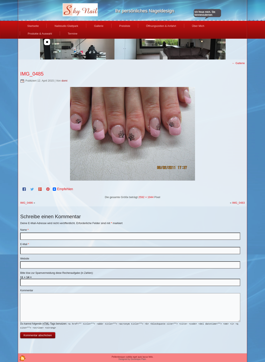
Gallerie (98, 25)
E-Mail (24, 244)
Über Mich (198, 25)
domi (64, 80)
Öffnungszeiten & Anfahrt (161, 25)
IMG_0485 (32, 74)
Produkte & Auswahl (40, 33)
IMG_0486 (26, 202)
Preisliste (124, 25)
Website (24, 258)
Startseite (33, 25)
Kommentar (26, 290)
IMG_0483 (238, 202)
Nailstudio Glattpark (66, 25)
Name (24, 229)
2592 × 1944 (146, 197)
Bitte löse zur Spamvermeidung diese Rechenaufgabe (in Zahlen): (56, 273)
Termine (72, 33)
